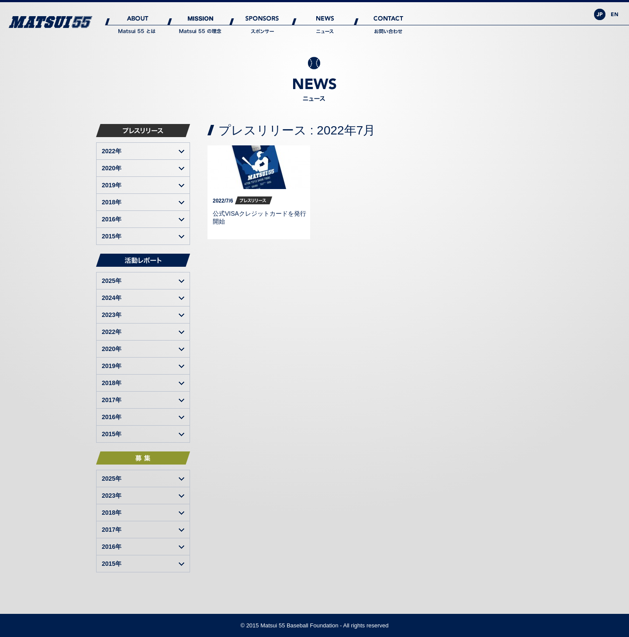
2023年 (111, 314)
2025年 (111, 280)
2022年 (111, 151)
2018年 (111, 202)
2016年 (111, 219)
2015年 (111, 236)
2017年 (111, 399)
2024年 (111, 297)
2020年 (111, 168)
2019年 (111, 185)
